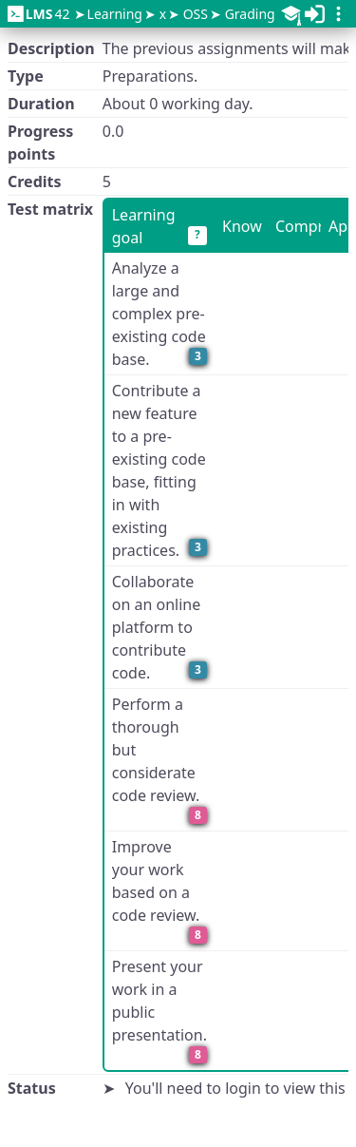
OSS (195, 14)
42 (39, 14)
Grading (250, 14)
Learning (114, 14)
